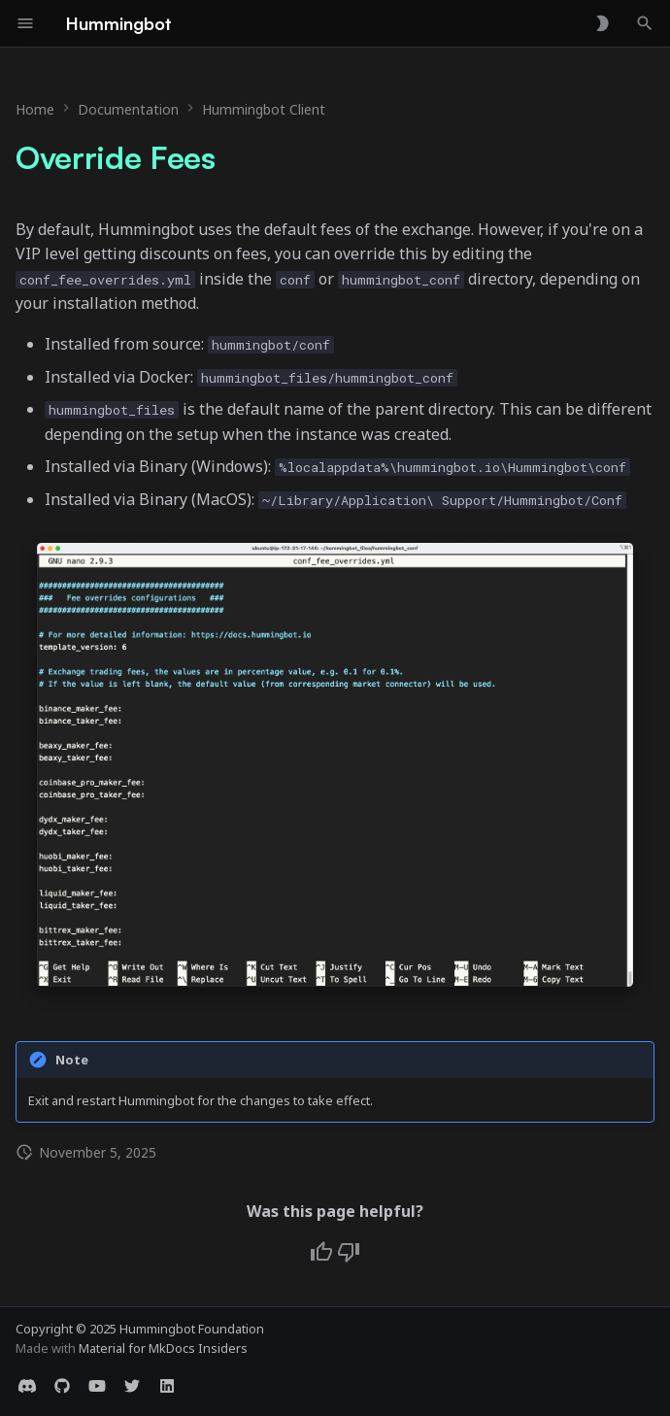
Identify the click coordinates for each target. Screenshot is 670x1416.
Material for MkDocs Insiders (163, 1348)
